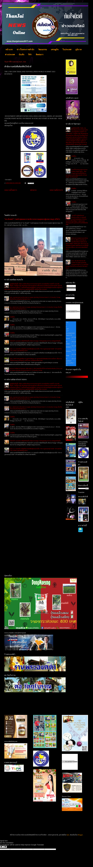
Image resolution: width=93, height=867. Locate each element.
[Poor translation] (5, 847)
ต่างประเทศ (10, 54)
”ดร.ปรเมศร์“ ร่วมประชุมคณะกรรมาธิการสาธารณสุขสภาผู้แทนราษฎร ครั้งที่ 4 (32, 219)
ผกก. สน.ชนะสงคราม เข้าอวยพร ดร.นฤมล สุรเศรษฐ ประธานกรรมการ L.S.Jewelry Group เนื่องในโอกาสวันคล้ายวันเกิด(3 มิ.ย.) (77, 264)
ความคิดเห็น (71, 289)
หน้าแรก (9, 49)
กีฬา (30, 54)
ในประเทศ (66, 49)
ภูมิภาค (78, 49)
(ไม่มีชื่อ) (12, 317)
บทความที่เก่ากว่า (56, 190)
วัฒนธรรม (42, 49)
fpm (68, 835)
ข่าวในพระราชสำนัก (25, 49)
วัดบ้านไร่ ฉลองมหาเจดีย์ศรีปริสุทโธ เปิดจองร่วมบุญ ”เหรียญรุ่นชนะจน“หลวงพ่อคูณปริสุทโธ (35, 341)
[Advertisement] (33, 203)
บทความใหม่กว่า (10, 190)
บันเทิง (21, 54)
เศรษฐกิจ (55, 49)
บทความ (70, 286)
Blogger (80, 835)
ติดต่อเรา (39, 54)
